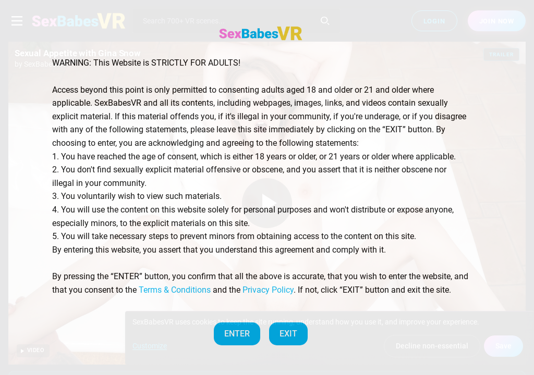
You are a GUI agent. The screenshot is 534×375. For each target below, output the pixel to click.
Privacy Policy (268, 290)
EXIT (288, 334)
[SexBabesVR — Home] (260, 33)
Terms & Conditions (175, 290)
